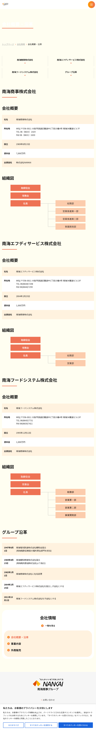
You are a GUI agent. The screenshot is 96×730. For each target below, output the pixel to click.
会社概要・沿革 (19, 637)
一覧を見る (50, 625)
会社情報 (21, 44)
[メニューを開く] (91, 4)
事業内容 (16, 643)
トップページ (8, 44)
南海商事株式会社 (25, 59)
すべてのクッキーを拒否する (41, 725)
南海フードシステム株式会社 (25, 71)
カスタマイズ (13, 725)
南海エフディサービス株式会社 (71, 59)
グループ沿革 (71, 71)
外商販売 (16, 650)
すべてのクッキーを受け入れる (76, 725)
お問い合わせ (49, 699)
